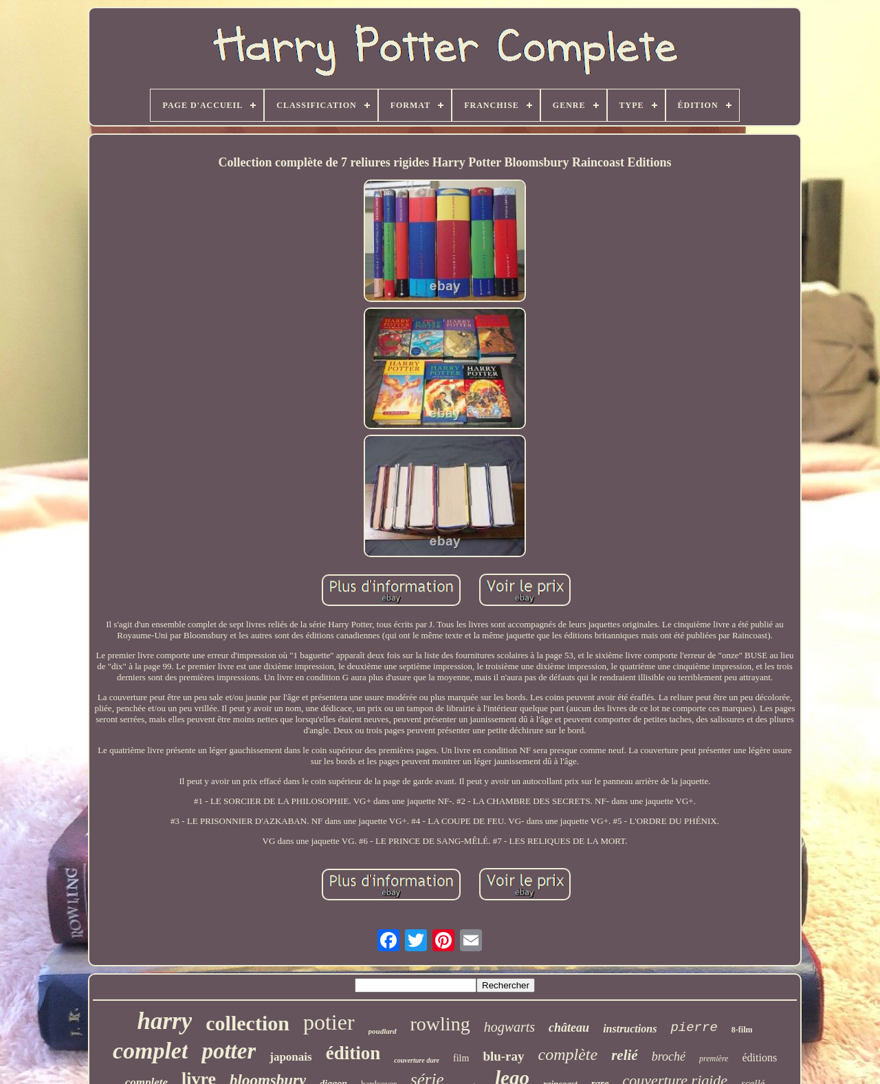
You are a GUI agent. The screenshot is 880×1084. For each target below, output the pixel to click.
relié (624, 1055)
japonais (290, 1056)
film (461, 1058)
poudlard (382, 1031)
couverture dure (416, 1060)
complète (568, 1054)
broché (668, 1056)
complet (150, 1050)
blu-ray (503, 1056)
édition (353, 1053)
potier (329, 1022)
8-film (742, 1029)
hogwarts (509, 1026)
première (713, 1058)
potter (228, 1051)
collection (247, 1023)
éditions (759, 1057)
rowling (440, 1023)
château (569, 1027)
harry (165, 1021)
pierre (693, 1027)
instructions (630, 1028)
